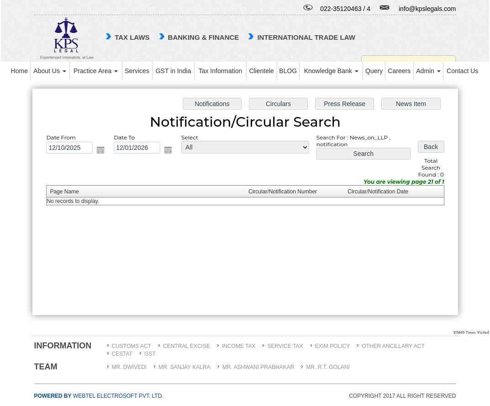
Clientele (261, 71)
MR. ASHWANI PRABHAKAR (258, 367)
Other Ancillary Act (393, 346)
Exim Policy (332, 346)
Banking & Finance (203, 37)
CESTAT (122, 354)
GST (150, 354)
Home (19, 71)
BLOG (288, 71)
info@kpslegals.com (427, 8)
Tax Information (220, 71)
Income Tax (239, 346)
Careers (399, 71)
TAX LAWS (132, 37)
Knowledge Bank (331, 71)
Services (137, 71)
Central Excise (186, 346)
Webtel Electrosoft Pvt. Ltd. (98, 396)
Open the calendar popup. (104, 151)
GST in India (173, 71)
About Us (49, 71)
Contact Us (462, 71)
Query (374, 71)
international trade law (306, 37)
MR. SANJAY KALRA (184, 367)
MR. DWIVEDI (129, 367)
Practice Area (96, 71)
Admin (428, 71)
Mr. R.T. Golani (327, 367)
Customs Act (131, 346)
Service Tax (285, 346)
